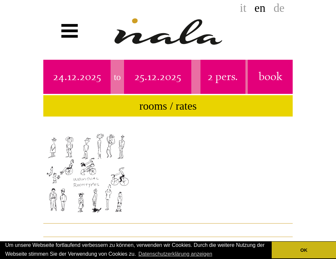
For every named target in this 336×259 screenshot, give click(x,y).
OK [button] (303, 250)
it (243, 7)
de (279, 7)
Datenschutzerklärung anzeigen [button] (175, 254)
